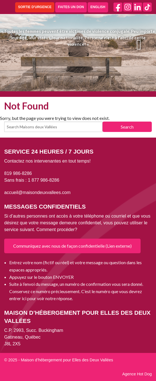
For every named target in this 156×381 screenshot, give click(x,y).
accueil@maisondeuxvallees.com (37, 192)
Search (127, 126)
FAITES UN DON (71, 7)
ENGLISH (97, 7)
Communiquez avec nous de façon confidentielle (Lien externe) (72, 245)
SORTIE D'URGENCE (35, 7)
